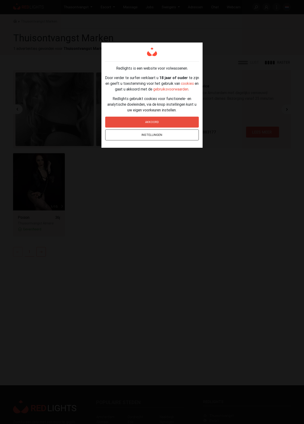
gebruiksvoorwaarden (170, 89)
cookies (187, 83)
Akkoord (152, 122)
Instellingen (152, 135)
